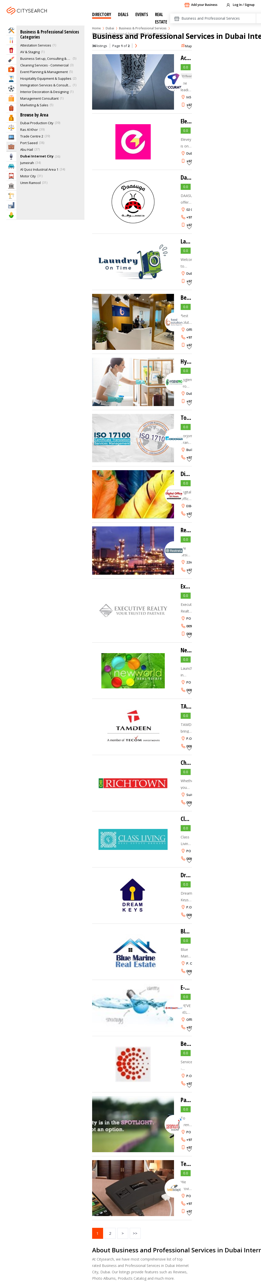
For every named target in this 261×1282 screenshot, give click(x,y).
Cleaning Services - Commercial (44, 65)
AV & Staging (30, 52)
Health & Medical (11, 69)
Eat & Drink (11, 40)
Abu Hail (26, 149)
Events (141, 14)
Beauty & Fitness (11, 59)
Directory (101, 14)
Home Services (11, 30)
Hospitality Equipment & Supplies (45, 78)
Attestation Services (35, 45)
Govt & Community (11, 185)
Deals (123, 14)
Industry (11, 205)
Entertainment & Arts (11, 49)
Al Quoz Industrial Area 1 (39, 169)
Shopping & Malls (11, 98)
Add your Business (200, 5)
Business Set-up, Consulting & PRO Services (45, 58)
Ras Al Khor (29, 129)
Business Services (11, 146)
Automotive (11, 166)
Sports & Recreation (11, 88)
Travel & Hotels (11, 108)
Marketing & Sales (34, 105)
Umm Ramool (30, 182)
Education (11, 79)
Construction (11, 195)
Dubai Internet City (36, 156)
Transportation (11, 176)
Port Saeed (29, 143)
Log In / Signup (240, 5)
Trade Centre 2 (31, 136)
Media (11, 156)
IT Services (11, 137)
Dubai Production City (36, 123)
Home (96, 28)
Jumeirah (27, 162)
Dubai (110, 28)
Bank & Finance (11, 117)
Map (186, 46)
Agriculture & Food (11, 215)
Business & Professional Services (143, 28)
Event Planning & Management (44, 72)
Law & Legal (11, 127)
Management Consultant (39, 98)
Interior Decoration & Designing (44, 91)
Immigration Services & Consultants (45, 85)
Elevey (188, 121)
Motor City (28, 176)
